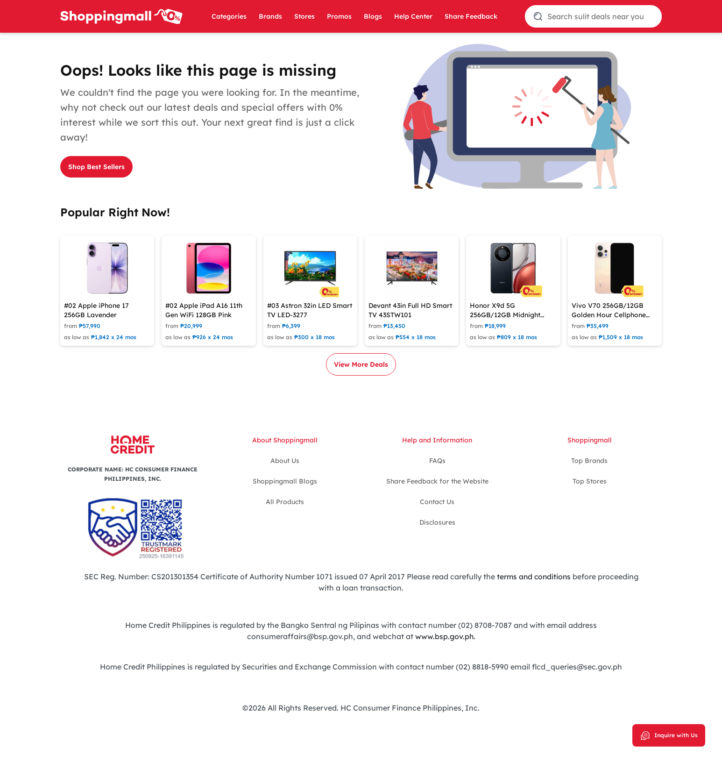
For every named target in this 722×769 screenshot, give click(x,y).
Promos (339, 16)
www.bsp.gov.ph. (445, 636)
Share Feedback (471, 16)
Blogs (373, 16)
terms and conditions (533, 576)
